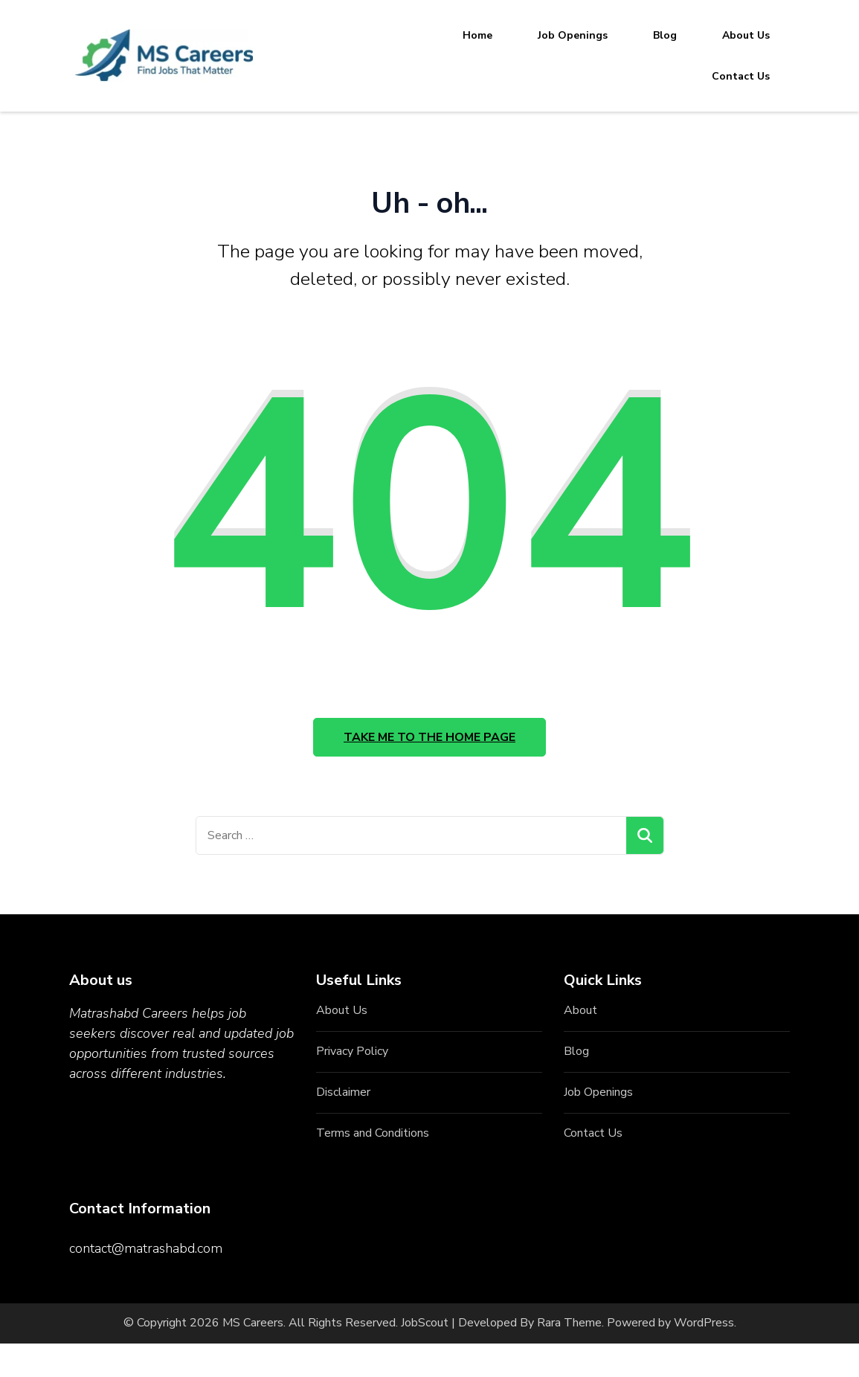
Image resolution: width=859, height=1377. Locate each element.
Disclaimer (343, 1092)
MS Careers (252, 1323)
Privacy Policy (352, 1051)
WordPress (704, 1323)
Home (477, 35)
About (580, 1010)
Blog (665, 35)
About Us (746, 35)
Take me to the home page (429, 737)
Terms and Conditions (372, 1133)
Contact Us (741, 76)
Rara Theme (569, 1323)
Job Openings (573, 35)
